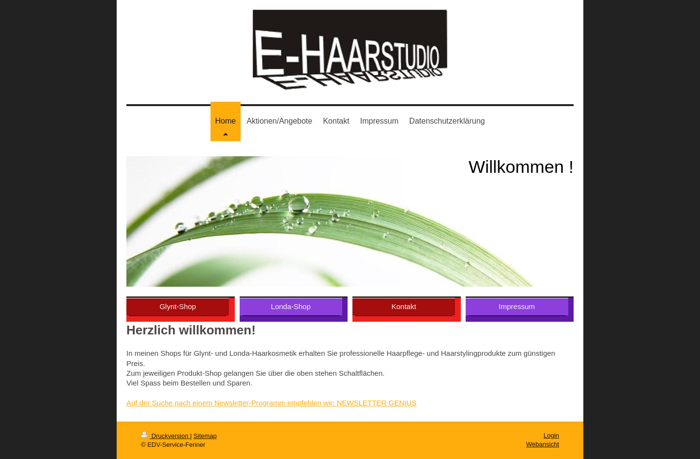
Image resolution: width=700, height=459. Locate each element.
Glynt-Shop (177, 306)
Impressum (517, 306)
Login (551, 435)
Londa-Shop (291, 306)
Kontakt (403, 306)
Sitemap (205, 436)
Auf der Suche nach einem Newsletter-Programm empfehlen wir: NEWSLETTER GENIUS (271, 403)
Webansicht (542, 444)
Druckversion (165, 436)
